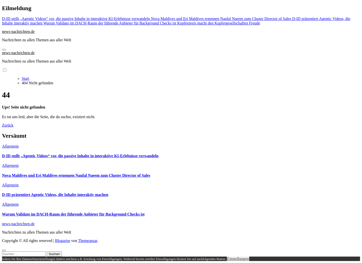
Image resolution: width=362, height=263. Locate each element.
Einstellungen (238, 259)
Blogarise (62, 241)
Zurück (7, 125)
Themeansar (87, 241)
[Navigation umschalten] (4, 49)
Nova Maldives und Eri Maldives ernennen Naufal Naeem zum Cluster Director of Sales (76, 175)
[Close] (4, 250)
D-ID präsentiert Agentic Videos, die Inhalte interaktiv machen (55, 195)
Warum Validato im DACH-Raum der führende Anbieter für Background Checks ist (73, 214)
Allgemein (10, 146)
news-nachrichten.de (18, 31)
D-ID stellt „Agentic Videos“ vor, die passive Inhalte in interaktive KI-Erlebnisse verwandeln (80, 156)
